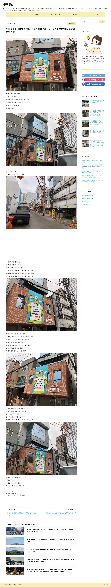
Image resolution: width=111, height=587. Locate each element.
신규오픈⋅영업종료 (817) (88, 195)
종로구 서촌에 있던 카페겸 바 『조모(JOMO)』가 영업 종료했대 (91, 176)
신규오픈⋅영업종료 (36, 14)
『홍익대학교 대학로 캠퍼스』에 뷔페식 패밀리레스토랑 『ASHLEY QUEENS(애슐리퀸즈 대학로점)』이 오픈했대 (97, 113)
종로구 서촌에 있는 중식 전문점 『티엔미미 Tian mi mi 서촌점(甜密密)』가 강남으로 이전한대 (93, 166)
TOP (16, 14)
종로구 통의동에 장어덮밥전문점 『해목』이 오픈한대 (93, 161)
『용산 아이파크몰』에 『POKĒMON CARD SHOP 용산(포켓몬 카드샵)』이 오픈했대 (96, 122)
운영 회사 (6, 584)
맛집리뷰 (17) (85, 201)
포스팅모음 (95, 14)
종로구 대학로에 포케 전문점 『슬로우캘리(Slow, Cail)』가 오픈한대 (93, 180)
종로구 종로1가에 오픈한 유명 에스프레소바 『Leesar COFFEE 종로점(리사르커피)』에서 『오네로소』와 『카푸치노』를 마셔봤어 (97, 143)
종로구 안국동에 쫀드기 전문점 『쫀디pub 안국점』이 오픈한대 (93, 171)
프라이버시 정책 (12, 584)
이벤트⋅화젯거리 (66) (87, 198)
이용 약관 (19, 584)
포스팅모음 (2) (85, 204)
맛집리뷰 (75, 14)
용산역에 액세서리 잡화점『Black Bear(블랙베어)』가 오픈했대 (97, 101)
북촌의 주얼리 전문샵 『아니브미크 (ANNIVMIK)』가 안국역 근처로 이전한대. (97, 131)
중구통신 (8, 4)
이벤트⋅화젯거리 (55, 14)
